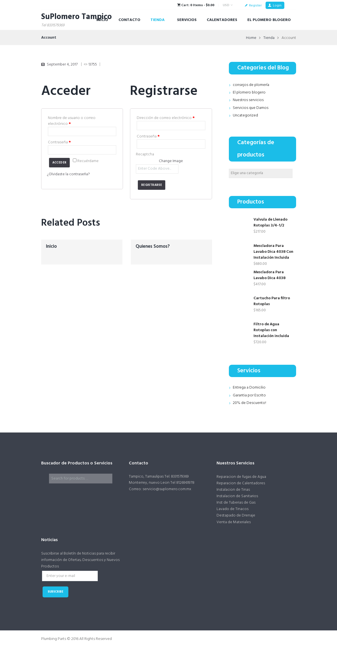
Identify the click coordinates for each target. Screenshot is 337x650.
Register (255, 5)
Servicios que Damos (250, 108)
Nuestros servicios (248, 100)
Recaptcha (145, 154)
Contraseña (59, 142)
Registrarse (151, 185)
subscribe (55, 592)
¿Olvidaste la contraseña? (68, 174)
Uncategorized (245, 115)
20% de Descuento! (249, 403)
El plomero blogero (249, 92)
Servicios (187, 20)
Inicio (102, 20)
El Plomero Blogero (269, 20)
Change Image (171, 161)
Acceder (59, 162)
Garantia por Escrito (249, 395)
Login (277, 5)
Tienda (157, 20)
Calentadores (222, 20)
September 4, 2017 (62, 64)
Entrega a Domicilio (249, 387)
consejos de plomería (251, 85)
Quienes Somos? (153, 246)
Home (251, 38)
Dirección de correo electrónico (166, 118)
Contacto (129, 20)
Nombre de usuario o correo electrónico (72, 121)
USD (226, 5)
